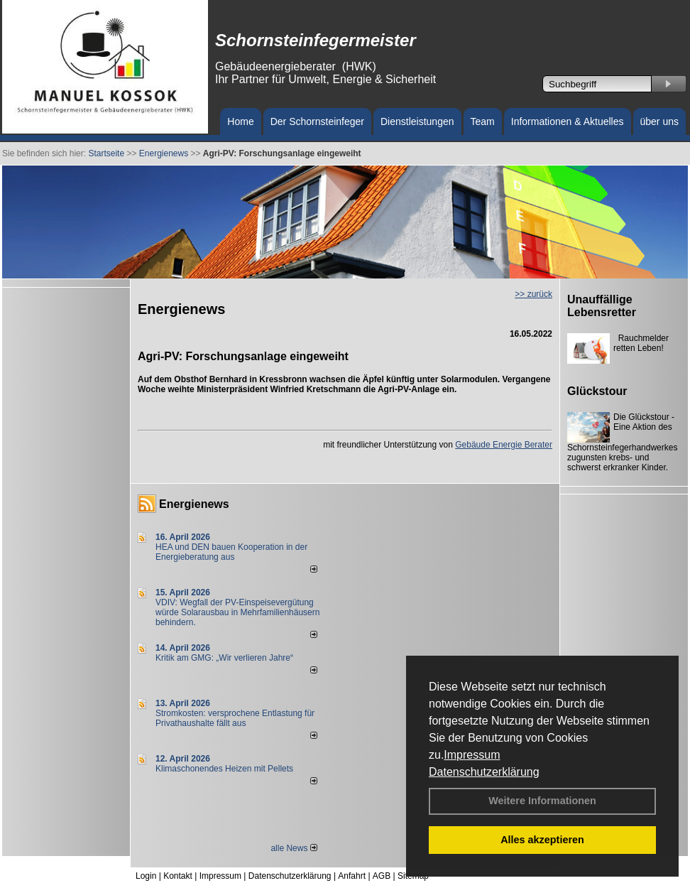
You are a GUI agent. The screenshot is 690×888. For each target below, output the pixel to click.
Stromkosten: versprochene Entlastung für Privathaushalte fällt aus (234, 718)
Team (483, 121)
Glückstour (597, 391)
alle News (293, 848)
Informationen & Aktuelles (567, 121)
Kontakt (177, 876)
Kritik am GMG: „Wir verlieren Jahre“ (224, 658)
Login (146, 876)
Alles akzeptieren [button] (542, 839)
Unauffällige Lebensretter (601, 305)
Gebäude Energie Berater (503, 445)
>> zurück (533, 294)
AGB (381, 876)
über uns (659, 121)
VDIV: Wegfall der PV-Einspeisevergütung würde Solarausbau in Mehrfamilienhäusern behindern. (237, 612)
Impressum (472, 755)
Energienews (194, 504)
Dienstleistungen (417, 121)
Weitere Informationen (542, 800)
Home (240, 121)
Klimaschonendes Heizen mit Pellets (224, 769)
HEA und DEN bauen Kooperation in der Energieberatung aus (231, 552)
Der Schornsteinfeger (317, 121)
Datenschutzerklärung (484, 772)
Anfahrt (352, 876)
